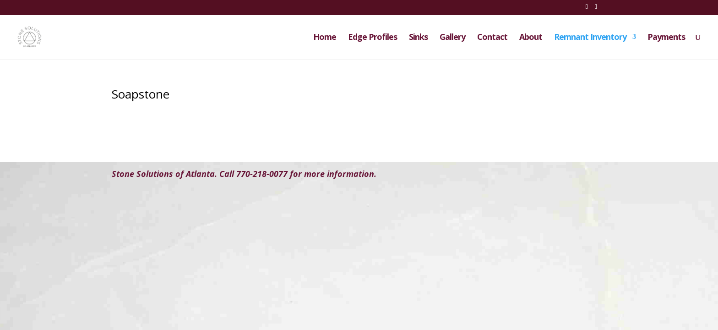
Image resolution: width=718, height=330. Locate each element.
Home (324, 37)
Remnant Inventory (590, 37)
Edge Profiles (372, 37)
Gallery (452, 37)
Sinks (418, 37)
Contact (492, 37)
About (530, 37)
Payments (666, 37)
